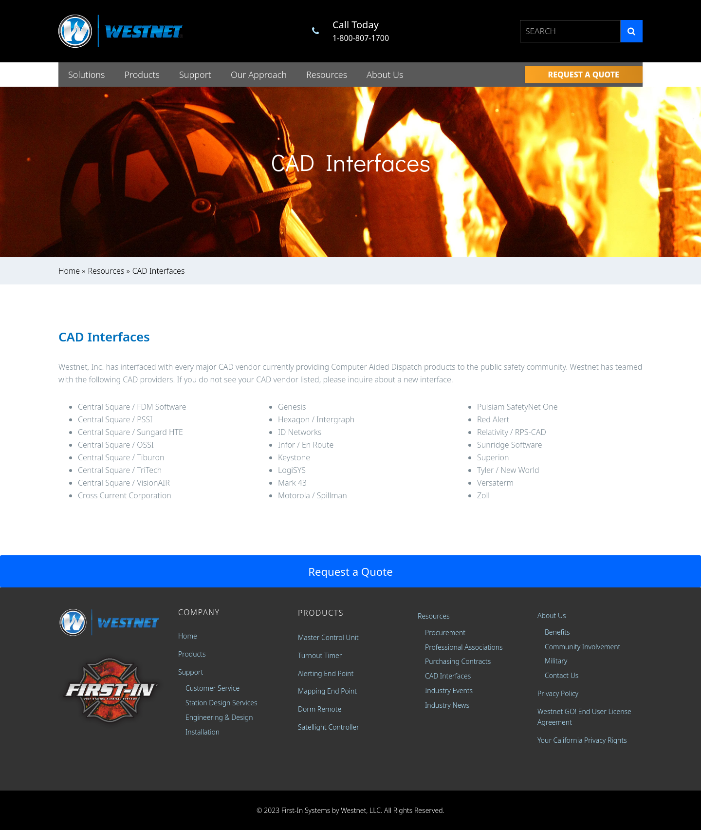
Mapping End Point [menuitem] (327, 691)
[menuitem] (584, 74)
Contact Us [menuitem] (561, 675)
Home (69, 270)
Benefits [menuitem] (557, 632)
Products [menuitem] (142, 74)
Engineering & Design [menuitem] (219, 717)
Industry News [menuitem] (447, 705)
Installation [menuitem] (202, 731)
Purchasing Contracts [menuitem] (458, 661)
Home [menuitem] (187, 636)
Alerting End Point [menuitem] (325, 673)
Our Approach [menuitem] (259, 74)
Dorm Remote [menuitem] (319, 709)
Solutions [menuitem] (86, 74)
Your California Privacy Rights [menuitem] (582, 740)
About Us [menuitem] (385, 74)
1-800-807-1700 (360, 38)
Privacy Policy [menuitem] (557, 693)
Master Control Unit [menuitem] (328, 637)
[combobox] (570, 31)
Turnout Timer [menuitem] (320, 655)
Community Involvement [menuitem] (582, 646)
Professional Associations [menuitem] (464, 647)
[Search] (632, 31)
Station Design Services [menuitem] (221, 702)
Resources (106, 270)
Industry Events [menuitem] (449, 690)
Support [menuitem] (195, 74)
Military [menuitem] (556, 660)
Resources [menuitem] (326, 74)
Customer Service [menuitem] (212, 688)
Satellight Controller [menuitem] (328, 727)
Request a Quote (350, 571)
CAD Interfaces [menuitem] (448, 675)
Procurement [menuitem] (445, 632)
